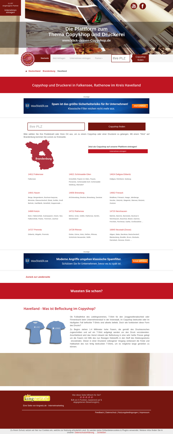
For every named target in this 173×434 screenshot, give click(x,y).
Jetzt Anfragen (59, 58)
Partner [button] (99, 58)
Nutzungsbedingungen (128, 412)
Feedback (99, 412)
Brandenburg (49, 71)
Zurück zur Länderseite (38, 277)
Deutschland (32, 71)
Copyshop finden (141, 58)
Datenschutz (110, 412)
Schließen (101, 432)
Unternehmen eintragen (80, 58)
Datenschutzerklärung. (84, 432)
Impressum (144, 412)
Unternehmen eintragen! (118, 151)
